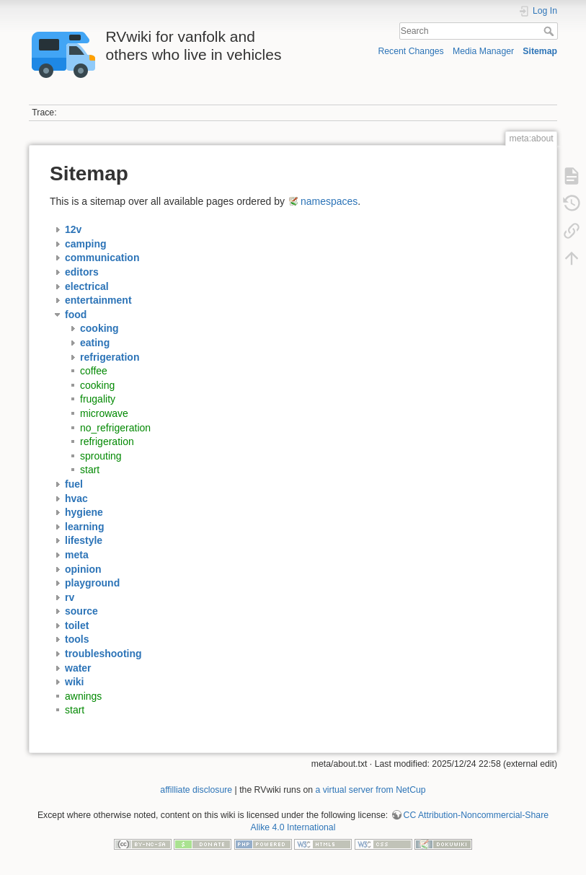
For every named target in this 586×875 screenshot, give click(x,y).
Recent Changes (410, 51)
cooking (97, 385)
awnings (83, 696)
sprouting (101, 456)
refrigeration (107, 441)
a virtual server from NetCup (371, 790)
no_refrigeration (115, 428)
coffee (93, 371)
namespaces (329, 201)
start (89, 469)
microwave (104, 413)
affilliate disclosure (196, 790)
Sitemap (540, 51)
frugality (97, 399)
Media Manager (483, 51)
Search (550, 31)
